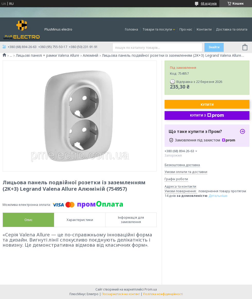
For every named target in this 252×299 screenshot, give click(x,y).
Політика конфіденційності (163, 294)
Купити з (207, 115)
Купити (207, 104)
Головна (131, 29)
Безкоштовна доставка (182, 165)
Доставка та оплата (231, 29)
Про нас (185, 29)
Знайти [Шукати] (214, 47)
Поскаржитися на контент (121, 294)
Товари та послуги (157, 29)
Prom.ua (151, 289)
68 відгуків (209, 3)
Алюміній (90, 55)
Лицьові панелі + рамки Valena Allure (47, 55)
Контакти (204, 29)
